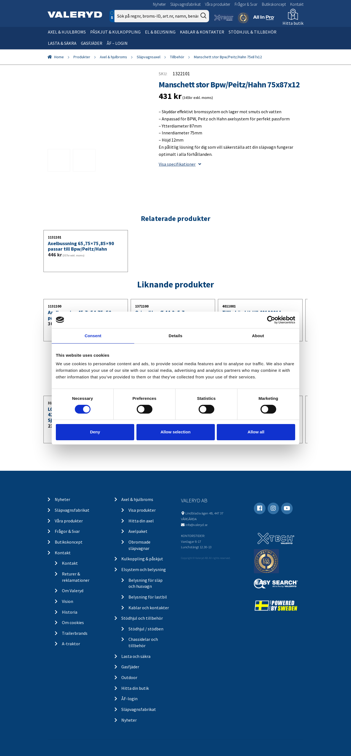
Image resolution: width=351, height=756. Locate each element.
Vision (67, 601)
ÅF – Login (117, 43)
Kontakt (296, 4)
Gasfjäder (91, 43)
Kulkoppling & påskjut (142, 558)
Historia (69, 612)
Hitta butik (293, 23)
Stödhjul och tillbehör (142, 618)
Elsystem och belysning (143, 569)
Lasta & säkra (62, 43)
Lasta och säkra (135, 656)
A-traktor (71, 643)
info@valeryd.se (196, 524)
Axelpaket (137, 531)
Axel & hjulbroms (67, 32)
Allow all (256, 432)
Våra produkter (217, 4)
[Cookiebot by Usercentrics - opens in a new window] (271, 319)
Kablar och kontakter (148, 607)
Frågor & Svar (246, 4)
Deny (95, 432)
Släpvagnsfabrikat (185, 4)
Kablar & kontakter (202, 32)
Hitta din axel (141, 521)
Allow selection (175, 432)
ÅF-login (129, 698)
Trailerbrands (74, 633)
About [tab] (258, 335)
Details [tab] (175, 335)
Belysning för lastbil (147, 597)
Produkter (81, 56)
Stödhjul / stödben (145, 629)
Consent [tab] (93, 335)
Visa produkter (142, 510)
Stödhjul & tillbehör (252, 32)
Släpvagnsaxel (148, 56)
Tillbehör (177, 56)
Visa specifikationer (180, 164)
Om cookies (73, 622)
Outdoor (129, 677)
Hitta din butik (135, 688)
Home (59, 56)
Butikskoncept (274, 4)
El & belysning (160, 32)
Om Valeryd (72, 590)
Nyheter (159, 4)
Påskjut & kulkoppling (115, 32)
